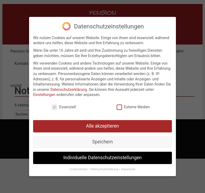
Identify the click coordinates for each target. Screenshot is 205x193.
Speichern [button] (102, 139)
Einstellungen (44, 92)
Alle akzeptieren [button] (102, 123)
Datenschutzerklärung (68, 87)
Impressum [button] (128, 166)
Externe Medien (133, 104)
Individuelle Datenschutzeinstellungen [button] (102, 155)
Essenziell (64, 104)
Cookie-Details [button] (79, 166)
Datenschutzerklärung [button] (105, 166)
